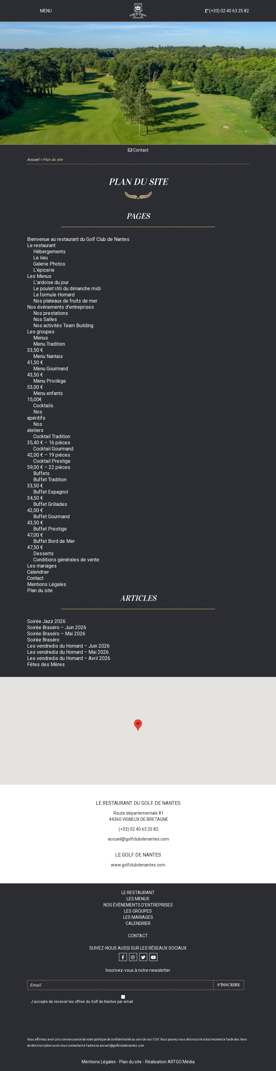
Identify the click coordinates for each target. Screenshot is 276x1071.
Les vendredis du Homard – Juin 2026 (68, 646)
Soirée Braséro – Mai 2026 (56, 634)
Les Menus (39, 276)
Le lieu (40, 258)
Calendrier (38, 572)
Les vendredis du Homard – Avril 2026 (68, 658)
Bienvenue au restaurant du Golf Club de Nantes (78, 239)
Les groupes (41, 332)
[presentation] (138, 1021)
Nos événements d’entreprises (60, 307)
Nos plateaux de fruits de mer (65, 301)
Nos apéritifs (36, 415)
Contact (138, 150)
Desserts (43, 553)
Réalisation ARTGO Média (170, 1061)
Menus (40, 338)
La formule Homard (54, 295)
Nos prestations (50, 313)
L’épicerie (44, 270)
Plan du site (40, 590)
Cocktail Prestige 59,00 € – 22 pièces (49, 464)
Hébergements (49, 252)
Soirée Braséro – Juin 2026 (56, 627)
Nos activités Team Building (63, 325)
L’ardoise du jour (51, 282)
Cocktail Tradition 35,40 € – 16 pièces (48, 440)
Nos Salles (45, 319)
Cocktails (43, 406)
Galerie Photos (49, 264)
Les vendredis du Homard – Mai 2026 (68, 652)
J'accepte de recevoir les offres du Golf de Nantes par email (82, 1002)
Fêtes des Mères (46, 664)
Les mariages (42, 566)
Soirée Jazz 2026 (46, 621)
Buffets (41, 473)
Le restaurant (41, 245)
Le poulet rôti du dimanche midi (67, 288)
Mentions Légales (46, 584)
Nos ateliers (35, 427)
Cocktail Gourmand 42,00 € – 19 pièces (50, 452)
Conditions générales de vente (66, 560)
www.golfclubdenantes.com (138, 864)
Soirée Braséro (43, 640)
